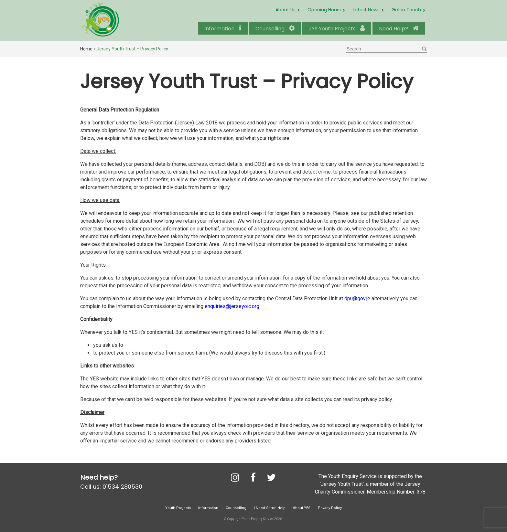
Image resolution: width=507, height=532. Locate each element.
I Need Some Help (270, 508)
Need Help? (399, 28)
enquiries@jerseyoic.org (232, 306)
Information (222, 28)
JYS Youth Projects (337, 28)
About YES (301, 508)
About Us (285, 9)
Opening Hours (324, 9)
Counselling (275, 28)
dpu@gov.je (357, 298)
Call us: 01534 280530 (111, 487)
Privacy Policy (330, 508)
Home (86, 48)
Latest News (366, 9)
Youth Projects (178, 508)
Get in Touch (406, 9)
